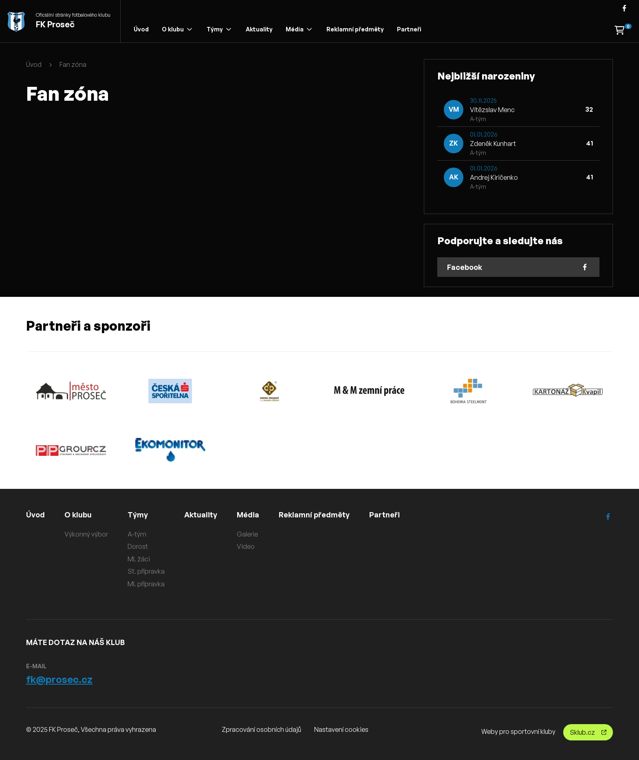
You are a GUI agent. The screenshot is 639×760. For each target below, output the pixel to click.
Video (246, 546)
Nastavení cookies (341, 729)
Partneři (409, 29)
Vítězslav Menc (492, 110)
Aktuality (259, 29)
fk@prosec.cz (59, 679)
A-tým (137, 534)
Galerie (247, 534)
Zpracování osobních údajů (261, 729)
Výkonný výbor (86, 534)
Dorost (138, 546)
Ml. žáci (139, 559)
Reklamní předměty (355, 29)
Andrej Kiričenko (494, 177)
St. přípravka (146, 571)
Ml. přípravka (146, 584)
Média (299, 29)
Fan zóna (72, 64)
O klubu (177, 29)
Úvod (141, 29)
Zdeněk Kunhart (493, 143)
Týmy (219, 29)
